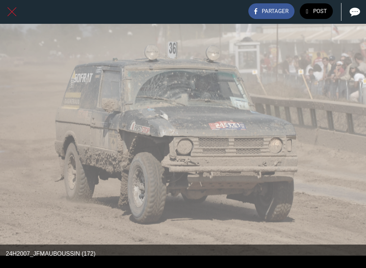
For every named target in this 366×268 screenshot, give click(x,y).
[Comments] (354, 12)
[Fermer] (11, 11)
